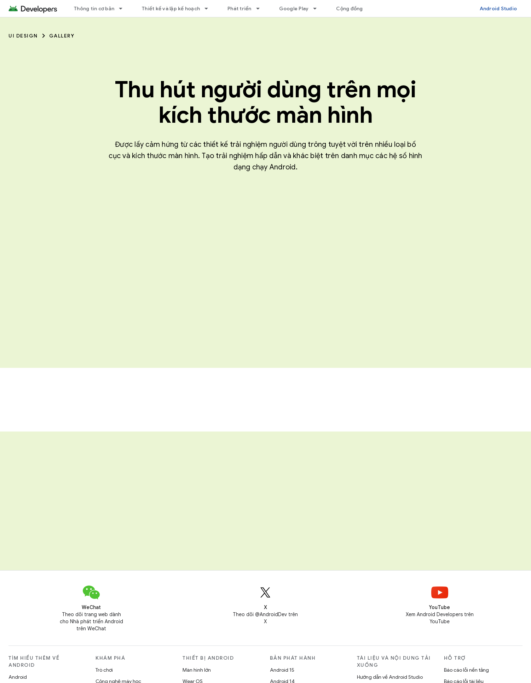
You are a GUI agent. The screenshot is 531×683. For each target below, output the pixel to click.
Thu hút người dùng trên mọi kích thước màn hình (265, 102)
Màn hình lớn (197, 670)
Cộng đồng (349, 8)
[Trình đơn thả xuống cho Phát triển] (261, 8)
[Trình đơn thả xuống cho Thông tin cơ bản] (123, 8)
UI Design (23, 36)
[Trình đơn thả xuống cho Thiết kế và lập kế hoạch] (209, 8)
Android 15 (282, 670)
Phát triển (239, 8)
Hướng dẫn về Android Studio (390, 677)
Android (17, 677)
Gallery (62, 36)
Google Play (294, 8)
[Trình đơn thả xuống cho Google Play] (318, 8)
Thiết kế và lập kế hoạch (171, 8)
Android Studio (498, 8)
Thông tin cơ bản (94, 8)
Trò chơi (104, 670)
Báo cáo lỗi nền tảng (466, 670)
